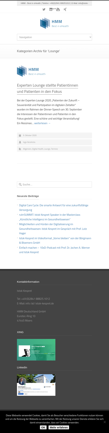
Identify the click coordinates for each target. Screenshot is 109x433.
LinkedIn (50, 9)
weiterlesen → (42, 123)
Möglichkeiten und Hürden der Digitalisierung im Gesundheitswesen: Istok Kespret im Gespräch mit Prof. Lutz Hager (53, 228)
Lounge (47, 148)
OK (43, 427)
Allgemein (27, 148)
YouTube (58, 9)
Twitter (43, 9)
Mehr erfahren (59, 427)
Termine (54, 148)
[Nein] (104, 422)
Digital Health (37, 148)
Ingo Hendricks (29, 142)
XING (65, 9)
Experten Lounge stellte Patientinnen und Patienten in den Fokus (47, 88)
